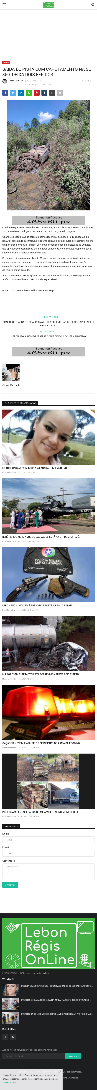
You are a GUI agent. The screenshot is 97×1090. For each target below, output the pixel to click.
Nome (5, 833)
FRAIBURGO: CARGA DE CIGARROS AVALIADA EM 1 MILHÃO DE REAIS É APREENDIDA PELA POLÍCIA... (48, 324)
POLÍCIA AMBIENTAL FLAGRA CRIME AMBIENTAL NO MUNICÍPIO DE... (41, 812)
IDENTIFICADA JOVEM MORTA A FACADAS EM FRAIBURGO (35, 468)
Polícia (6, 62)
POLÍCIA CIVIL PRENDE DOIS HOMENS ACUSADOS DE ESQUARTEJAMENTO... (57, 986)
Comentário (8, 860)
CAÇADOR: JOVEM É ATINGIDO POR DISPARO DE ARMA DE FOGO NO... (42, 743)
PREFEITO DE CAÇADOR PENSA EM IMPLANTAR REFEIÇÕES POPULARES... (56, 1000)
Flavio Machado (9, 679)
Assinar (73, 1056)
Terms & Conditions (70, 1077)
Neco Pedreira (8, 610)
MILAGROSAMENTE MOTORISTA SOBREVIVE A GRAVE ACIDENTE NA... (41, 674)
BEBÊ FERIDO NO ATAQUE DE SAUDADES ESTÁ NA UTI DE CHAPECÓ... (41, 536)
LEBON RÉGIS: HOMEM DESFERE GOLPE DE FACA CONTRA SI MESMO (48, 336)
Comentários (11, 826)
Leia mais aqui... (10, 1082)
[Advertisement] (48, 24)
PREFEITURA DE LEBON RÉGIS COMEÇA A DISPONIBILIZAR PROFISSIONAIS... (57, 1014)
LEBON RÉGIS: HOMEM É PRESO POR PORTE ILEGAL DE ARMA (37, 605)
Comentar (10, 884)
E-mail (5, 847)
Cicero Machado (12, 81)
